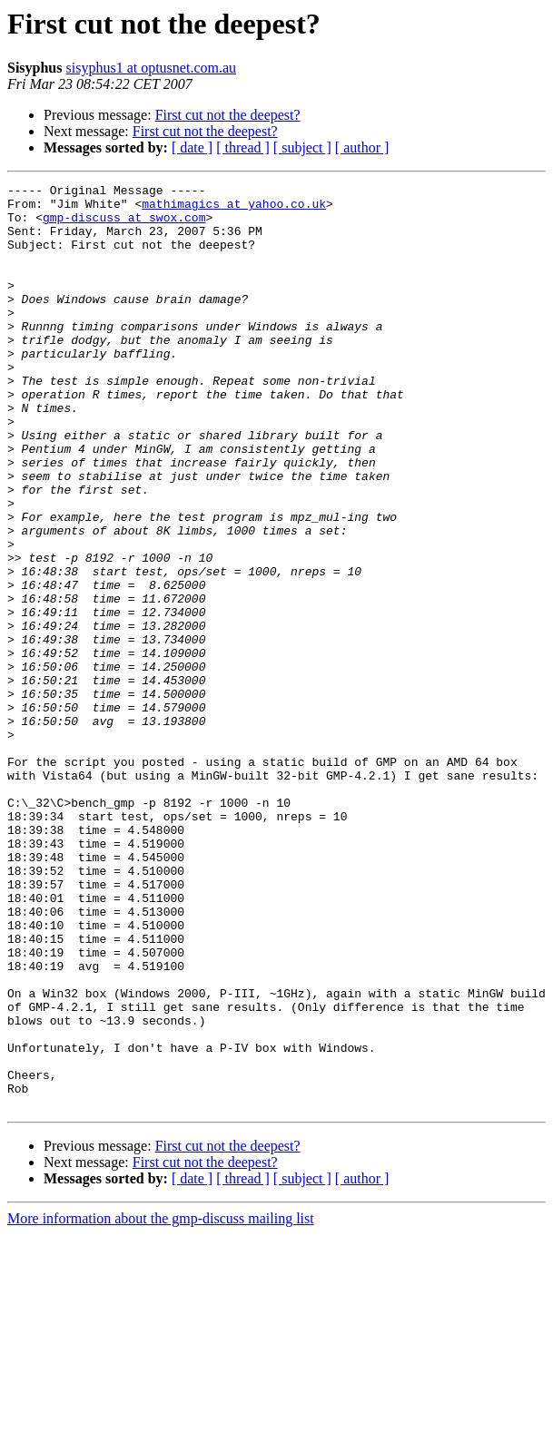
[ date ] (192, 147)
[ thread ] (243, 147)
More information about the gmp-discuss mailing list (160, 1403)
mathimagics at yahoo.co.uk (234, 209)
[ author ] (362, 147)
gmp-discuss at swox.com (124, 225)
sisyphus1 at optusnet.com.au (151, 67)
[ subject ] (302, 147)
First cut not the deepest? (228, 115)
